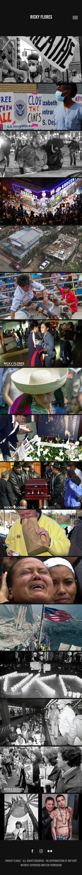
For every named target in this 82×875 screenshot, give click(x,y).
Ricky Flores (41, 17)
